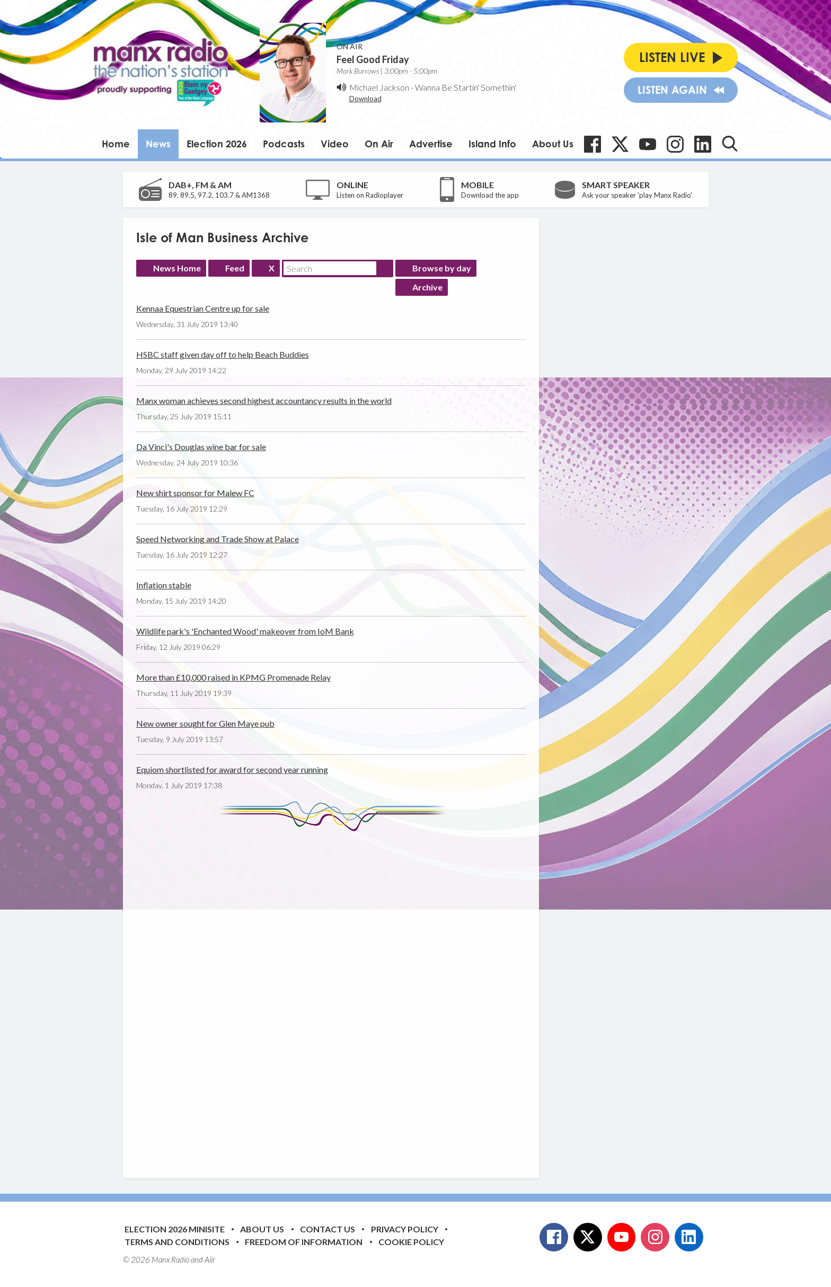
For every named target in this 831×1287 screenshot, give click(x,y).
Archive (427, 287)
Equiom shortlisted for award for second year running (232, 769)
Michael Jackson (379, 87)
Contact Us (327, 1229)
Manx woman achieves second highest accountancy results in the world (264, 400)
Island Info (492, 143)
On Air (379, 143)
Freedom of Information (304, 1242)
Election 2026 (217, 143)
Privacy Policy (404, 1229)
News (158, 143)
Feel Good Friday (373, 59)
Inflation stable (163, 585)
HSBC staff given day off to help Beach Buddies (222, 354)
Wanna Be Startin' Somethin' (465, 87)
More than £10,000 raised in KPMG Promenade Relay (233, 677)
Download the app (490, 195)
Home (116, 143)
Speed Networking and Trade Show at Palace (217, 539)
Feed (234, 268)
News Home (177, 268)
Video (335, 143)
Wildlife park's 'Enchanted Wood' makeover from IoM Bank (245, 631)
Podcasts (284, 143)
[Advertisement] (335, 996)
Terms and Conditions (177, 1242)
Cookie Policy (411, 1242)
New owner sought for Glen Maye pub (205, 723)
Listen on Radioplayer (370, 195)
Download (365, 98)
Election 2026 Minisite (175, 1229)
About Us (552, 143)
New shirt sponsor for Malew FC (195, 493)
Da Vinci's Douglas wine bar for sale (201, 447)
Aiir (210, 1259)
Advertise (431, 143)
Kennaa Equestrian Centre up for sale (202, 308)
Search (384, 268)
